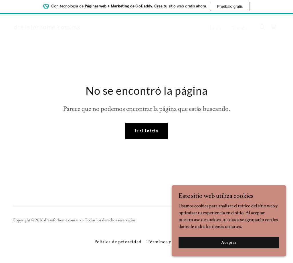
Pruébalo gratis (230, 5)
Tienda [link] (239, 28)
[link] (47, 28)
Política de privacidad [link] (118, 242)
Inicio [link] (216, 28)
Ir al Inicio (146, 131)
